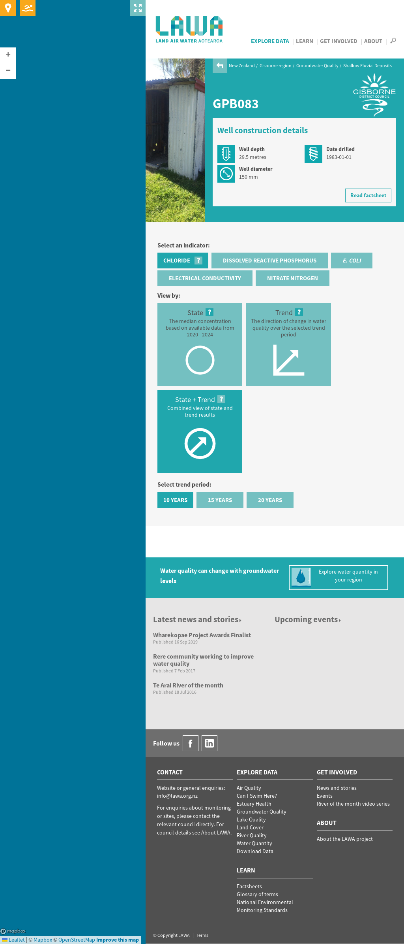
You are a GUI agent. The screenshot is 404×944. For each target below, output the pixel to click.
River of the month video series (353, 803)
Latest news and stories (198, 619)
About (373, 41)
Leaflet (13, 939)
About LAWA (215, 832)
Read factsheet (368, 195)
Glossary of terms (257, 894)
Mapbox (13, 931)
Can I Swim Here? (257, 795)
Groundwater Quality (317, 65)
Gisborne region (276, 65)
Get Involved (338, 41)
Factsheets (249, 886)
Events (325, 795)
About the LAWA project (345, 838)
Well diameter (256, 168)
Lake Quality (251, 819)
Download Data (255, 851)
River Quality (252, 835)
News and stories (337, 787)
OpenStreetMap (76, 939)
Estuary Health (254, 803)
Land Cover (250, 827)
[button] (8, 55)
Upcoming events (308, 619)
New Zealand (242, 65)
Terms (202, 935)
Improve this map (117, 939)
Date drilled (340, 149)
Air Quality (249, 787)
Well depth (252, 149)
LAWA (189, 29)
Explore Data (270, 41)
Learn (304, 41)
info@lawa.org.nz (177, 795)
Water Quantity (254, 843)
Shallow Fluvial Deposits (367, 65)
